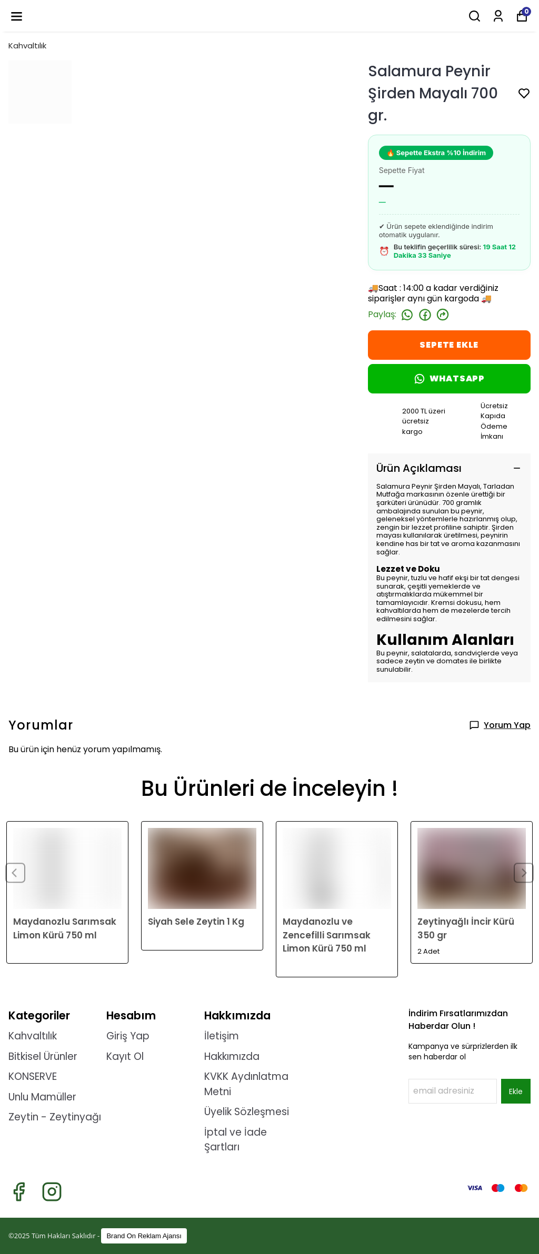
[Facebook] (18, 1191)
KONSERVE (32, 1076)
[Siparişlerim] (498, 16)
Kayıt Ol (125, 1056)
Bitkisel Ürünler (42, 1056)
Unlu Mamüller (42, 1097)
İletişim (221, 1036)
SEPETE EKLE (449, 345)
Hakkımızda (231, 1056)
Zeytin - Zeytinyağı (54, 1117)
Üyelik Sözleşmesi (246, 1112)
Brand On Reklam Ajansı (143, 1236)
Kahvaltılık (27, 45)
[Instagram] (52, 1191)
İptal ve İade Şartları (235, 1140)
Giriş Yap (127, 1036)
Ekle (516, 1091)
